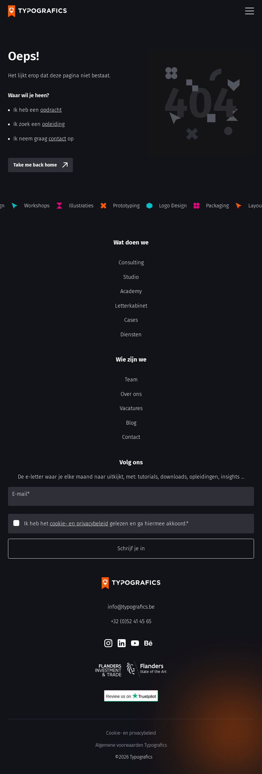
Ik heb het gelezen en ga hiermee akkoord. (106, 523)
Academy (131, 291)
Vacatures (131, 408)
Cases (131, 320)
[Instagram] (108, 643)
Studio (131, 277)
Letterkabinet (131, 306)
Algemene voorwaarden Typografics (131, 745)
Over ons (131, 394)
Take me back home (35, 165)
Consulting (131, 262)
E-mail (21, 494)
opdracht (51, 110)
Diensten (131, 334)
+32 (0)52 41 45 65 (131, 621)
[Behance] (148, 643)
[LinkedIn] (122, 643)
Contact (131, 437)
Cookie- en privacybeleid (131, 733)
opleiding (53, 124)
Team (131, 379)
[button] (249, 11)
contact (57, 138)
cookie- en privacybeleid (79, 523)
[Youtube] (135, 643)
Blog (131, 423)
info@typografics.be (131, 607)
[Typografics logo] (37, 11)
